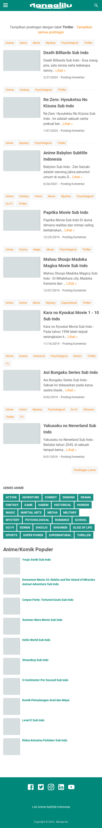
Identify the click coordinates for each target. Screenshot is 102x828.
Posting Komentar (73, 77)
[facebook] (30, 787)
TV (7, 363)
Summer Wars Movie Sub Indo (42, 620)
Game (23, 42)
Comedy (51, 497)
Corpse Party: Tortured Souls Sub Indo (47, 599)
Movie (36, 42)
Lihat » (60, 70)
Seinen (77, 356)
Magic (37, 249)
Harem (43, 505)
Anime (9, 143)
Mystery (50, 42)
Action (9, 302)
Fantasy (24, 89)
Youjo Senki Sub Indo (36, 559)
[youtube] (71, 787)
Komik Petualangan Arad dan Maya (45, 700)
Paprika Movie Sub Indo (65, 212)
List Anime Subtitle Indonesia (51, 807)
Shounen (88, 409)
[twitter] (41, 787)
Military (70, 512)
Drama (10, 42)
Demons (69, 497)
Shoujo (42, 527)
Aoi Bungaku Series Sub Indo (70, 372)
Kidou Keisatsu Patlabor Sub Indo (44, 740)
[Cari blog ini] (96, 5)
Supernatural (69, 302)
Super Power (33, 535)
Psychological (69, 42)
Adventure (30, 497)
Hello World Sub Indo (36, 640)
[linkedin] (61, 787)
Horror (38, 196)
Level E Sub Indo (33, 720)
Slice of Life (82, 527)
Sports (11, 535)
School (81, 520)
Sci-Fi (9, 203)
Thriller (88, 42)
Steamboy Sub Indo (35, 660)
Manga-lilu (62, 821)
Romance (62, 520)
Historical (39, 356)
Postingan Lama (85, 470)
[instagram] (51, 787)
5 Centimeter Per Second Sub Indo (45, 680)
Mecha (52, 512)
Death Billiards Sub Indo (65, 52)
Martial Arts (31, 512)
